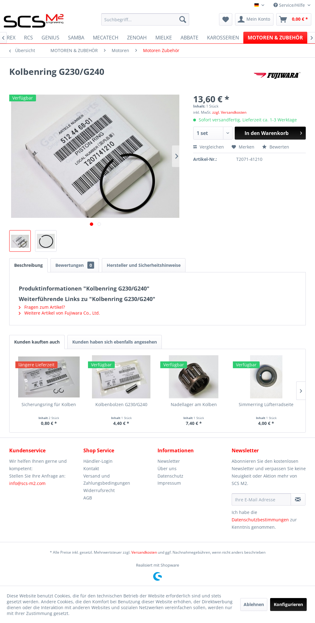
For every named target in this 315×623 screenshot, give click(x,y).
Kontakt (91, 468)
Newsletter (169, 461)
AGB (87, 498)
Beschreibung (28, 265)
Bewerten (275, 147)
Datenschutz (170, 476)
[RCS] (28, 37)
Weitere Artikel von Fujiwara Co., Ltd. (59, 313)
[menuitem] (145, 19)
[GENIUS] (50, 37)
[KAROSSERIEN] (223, 37)
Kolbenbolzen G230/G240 (121, 404)
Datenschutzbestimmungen (260, 520)
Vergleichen (208, 147)
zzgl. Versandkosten (229, 112)
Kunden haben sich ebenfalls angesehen (114, 342)
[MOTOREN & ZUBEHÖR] (275, 37)
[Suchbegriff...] (145, 19)
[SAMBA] (76, 37)
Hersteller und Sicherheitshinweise (144, 265)
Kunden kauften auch (37, 342)
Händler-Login (98, 461)
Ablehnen (254, 604)
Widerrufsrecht (99, 490)
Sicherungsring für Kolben (49, 404)
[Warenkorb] (293, 19)
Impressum (169, 483)
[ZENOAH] (137, 37)
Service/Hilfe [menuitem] (289, 5)
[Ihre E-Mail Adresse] (261, 499)
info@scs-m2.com (27, 483)
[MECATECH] (106, 37)
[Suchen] (182, 19)
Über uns (167, 468)
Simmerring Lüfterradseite (266, 404)
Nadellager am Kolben (194, 404)
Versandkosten (144, 552)
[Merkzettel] (225, 19)
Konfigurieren (288, 604)
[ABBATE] (189, 37)
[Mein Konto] (254, 19)
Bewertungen (74, 265)
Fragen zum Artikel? (42, 307)
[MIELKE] (163, 37)
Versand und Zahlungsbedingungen (106, 479)
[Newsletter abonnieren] (298, 499)
